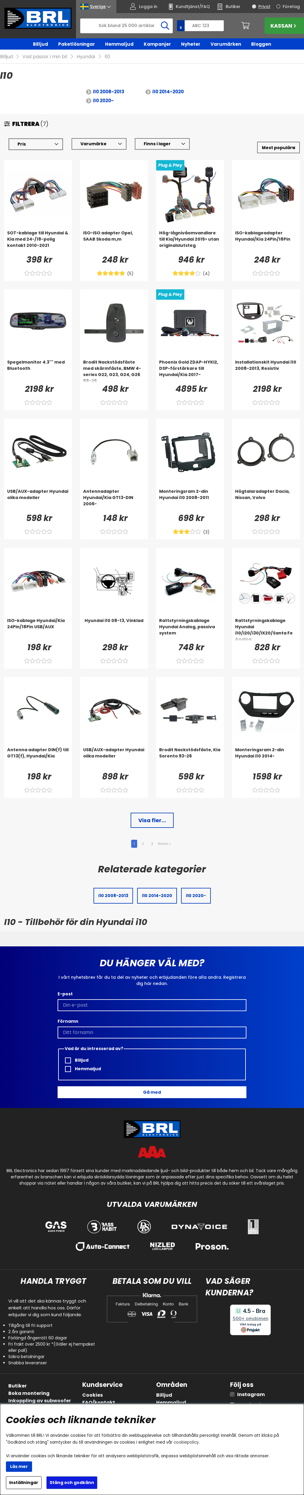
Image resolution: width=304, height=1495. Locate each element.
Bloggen (261, 44)
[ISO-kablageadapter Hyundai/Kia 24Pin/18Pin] (266, 242)
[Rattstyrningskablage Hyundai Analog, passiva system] (190, 629)
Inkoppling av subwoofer (39, 1400)
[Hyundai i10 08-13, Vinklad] (114, 629)
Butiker (17, 1385)
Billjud (40, 44)
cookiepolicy (186, 1442)
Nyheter (190, 44)
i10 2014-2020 (168, 92)
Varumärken (225, 44)
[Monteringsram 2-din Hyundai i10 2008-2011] (190, 500)
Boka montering (29, 1393)
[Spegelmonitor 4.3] (38, 371)
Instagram (251, 1394)
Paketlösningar (76, 44)
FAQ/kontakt (98, 1402)
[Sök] (126, 25)
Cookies (92, 1395)
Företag (291, 7)
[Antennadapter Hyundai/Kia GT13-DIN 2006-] (114, 500)
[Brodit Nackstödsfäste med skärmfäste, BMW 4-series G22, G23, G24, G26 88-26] (114, 371)
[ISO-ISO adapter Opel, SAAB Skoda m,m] (114, 242)
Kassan (284, 25)
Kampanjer (157, 44)
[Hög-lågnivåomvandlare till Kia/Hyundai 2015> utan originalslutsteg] (190, 242)
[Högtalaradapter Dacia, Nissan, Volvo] (266, 500)
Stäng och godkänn (72, 1482)
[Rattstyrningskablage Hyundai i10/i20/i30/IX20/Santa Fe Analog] (266, 629)
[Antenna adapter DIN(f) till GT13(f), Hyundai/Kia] (38, 759)
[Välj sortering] (278, 147)
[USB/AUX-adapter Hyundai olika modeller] (38, 500)
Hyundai (86, 56)
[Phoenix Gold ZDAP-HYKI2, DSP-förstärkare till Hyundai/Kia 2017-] (190, 371)
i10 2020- (103, 100)
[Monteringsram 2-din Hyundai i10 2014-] (266, 759)
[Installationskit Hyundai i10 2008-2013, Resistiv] (266, 371)
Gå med (152, 1092)
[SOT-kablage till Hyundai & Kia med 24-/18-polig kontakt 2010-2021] (38, 242)
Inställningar (23, 1482)
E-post (65, 994)
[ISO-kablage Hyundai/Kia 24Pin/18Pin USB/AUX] (38, 629)
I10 (107, 56)
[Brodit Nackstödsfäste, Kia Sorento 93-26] (190, 759)
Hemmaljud (119, 44)
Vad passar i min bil (44, 56)
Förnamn (68, 1021)
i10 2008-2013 (108, 92)
